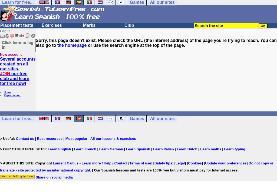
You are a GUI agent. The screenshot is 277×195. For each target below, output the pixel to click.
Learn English (59, 149)
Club (129, 25)
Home (7, 92)
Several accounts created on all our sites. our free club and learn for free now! (18, 71)
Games (137, 118)
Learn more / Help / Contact (104, 163)
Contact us (25, 139)
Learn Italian (163, 149)
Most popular (76, 139)
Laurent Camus (66, 163)
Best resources (49, 139)
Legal (180, 163)
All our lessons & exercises (113, 139)
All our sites (162, 118)
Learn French (85, 149)
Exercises (52, 25)
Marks (89, 25)
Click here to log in (18, 44)
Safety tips (163, 163)
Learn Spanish (138, 149)
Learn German (111, 149)
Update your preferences (225, 163)
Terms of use (140, 163)
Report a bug (12, 95)
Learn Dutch (187, 149)
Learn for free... (18, 118)
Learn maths (210, 149)
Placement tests (16, 25)
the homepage (72, 45)
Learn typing (234, 149)
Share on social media (54, 177)
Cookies (195, 163)
